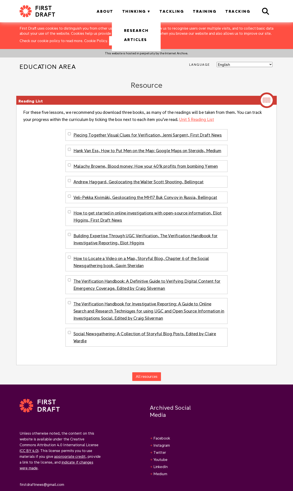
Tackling (171, 11)
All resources (146, 376)
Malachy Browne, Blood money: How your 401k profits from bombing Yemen (145, 166)
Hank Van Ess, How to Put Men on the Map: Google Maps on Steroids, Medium (147, 150)
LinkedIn (160, 466)
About (105, 11)
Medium (160, 474)
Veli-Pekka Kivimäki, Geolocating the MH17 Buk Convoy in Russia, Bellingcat (145, 197)
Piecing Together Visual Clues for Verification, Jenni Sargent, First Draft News (147, 135)
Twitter (159, 452)
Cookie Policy (95, 41)
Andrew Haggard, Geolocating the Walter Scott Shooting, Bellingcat (138, 181)
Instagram (161, 445)
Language (199, 64)
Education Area (48, 66)
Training (204, 11)
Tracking (237, 11)
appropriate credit (69, 456)
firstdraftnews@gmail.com (42, 484)
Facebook (161, 438)
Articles (135, 39)
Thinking (134, 11)
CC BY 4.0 (29, 450)
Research (136, 30)
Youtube (160, 459)
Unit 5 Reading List (196, 119)
